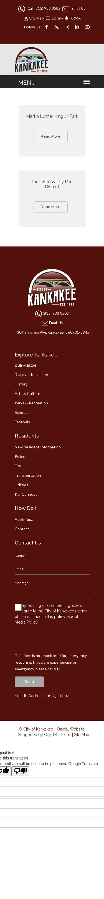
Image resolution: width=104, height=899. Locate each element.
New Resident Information (38, 446)
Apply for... (24, 519)
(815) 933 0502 (56, 313)
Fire (18, 465)
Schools (21, 412)
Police (20, 456)
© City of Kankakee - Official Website (52, 729)
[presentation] (57, 641)
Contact (22, 528)
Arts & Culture (27, 393)
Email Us (74, 8)
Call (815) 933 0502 (39, 8)
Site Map (81, 734)
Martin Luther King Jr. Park (52, 116)
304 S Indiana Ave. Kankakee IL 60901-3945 (52, 332)
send (29, 682)
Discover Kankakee (31, 374)
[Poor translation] (20, 771)
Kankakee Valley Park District (52, 184)
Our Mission (25, 365)
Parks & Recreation (31, 402)
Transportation (28, 475)
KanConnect (26, 494)
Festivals (22, 421)
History (21, 384)
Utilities (21, 484)
